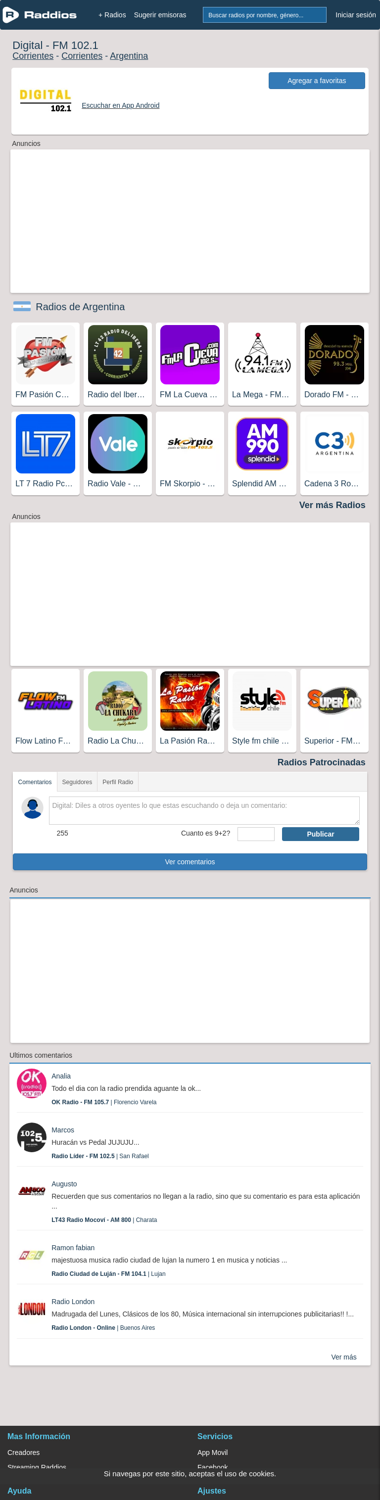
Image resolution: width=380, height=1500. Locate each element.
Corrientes (32, 56)
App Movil (212, 1452)
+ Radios (112, 15)
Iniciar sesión (355, 15)
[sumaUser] (256, 834)
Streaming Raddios (36, 1467)
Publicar (320, 834)
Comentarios (34, 782)
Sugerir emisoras (160, 15)
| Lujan (108, 1273)
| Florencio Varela (103, 1102)
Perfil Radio (117, 782)
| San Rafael (100, 1156)
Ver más (343, 1357)
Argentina (129, 56)
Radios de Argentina (80, 306)
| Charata (104, 1220)
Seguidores (77, 782)
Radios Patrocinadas (322, 762)
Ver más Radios (332, 505)
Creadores (23, 1452)
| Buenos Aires (103, 1327)
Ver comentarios (190, 862)
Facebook (212, 1467)
